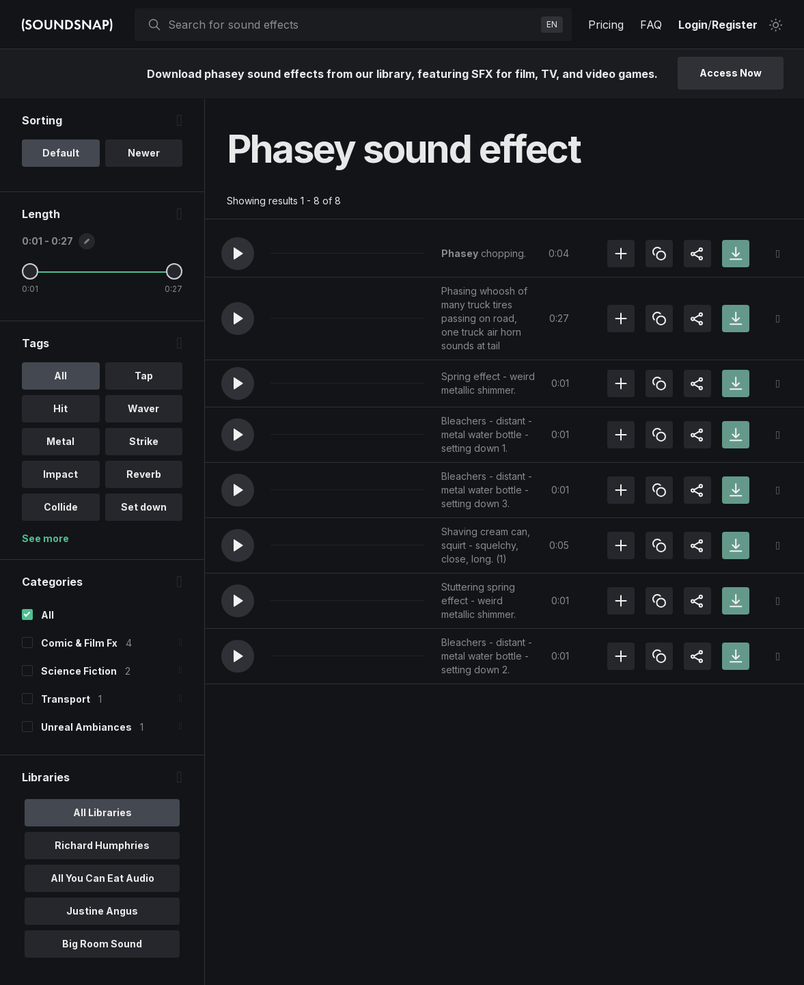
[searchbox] (352, 24)
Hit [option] (60, 408)
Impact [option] (60, 474)
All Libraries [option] (102, 812)
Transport (65, 699)
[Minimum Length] (30, 271)
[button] (237, 253)
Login (693, 24)
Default (60, 153)
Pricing (606, 24)
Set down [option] (144, 507)
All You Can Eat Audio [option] (102, 878)
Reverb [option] (143, 474)
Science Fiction (79, 671)
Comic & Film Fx (79, 643)
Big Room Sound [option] (102, 943)
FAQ (651, 24)
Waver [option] (143, 408)
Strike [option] (143, 441)
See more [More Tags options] (45, 538)
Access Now (730, 73)
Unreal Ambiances (86, 727)
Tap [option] (144, 375)
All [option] (60, 375)
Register (735, 24)
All (47, 615)
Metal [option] (60, 441)
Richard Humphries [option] (102, 845)
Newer (144, 153)
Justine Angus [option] (102, 911)
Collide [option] (61, 507)
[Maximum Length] (174, 271)
